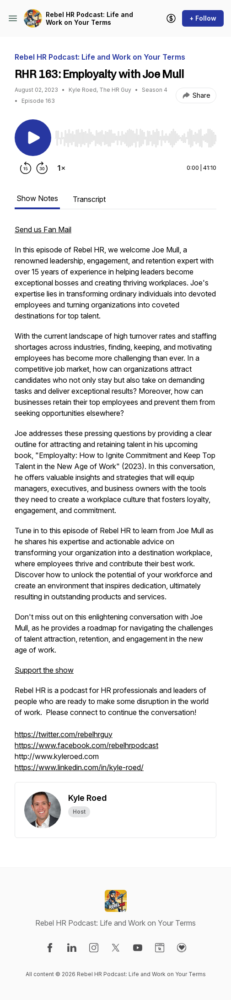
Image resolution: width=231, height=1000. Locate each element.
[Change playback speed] (61, 168)
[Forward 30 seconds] (42, 168)
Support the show (44, 670)
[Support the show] (171, 18)
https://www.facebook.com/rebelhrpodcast (86, 745)
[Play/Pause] (33, 137)
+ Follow (202, 18)
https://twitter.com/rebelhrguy (64, 734)
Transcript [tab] (89, 199)
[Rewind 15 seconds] (25, 168)
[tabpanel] (115, 503)
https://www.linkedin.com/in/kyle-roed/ (79, 767)
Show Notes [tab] (37, 198)
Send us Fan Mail (43, 229)
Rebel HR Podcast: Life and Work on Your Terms (89, 19)
